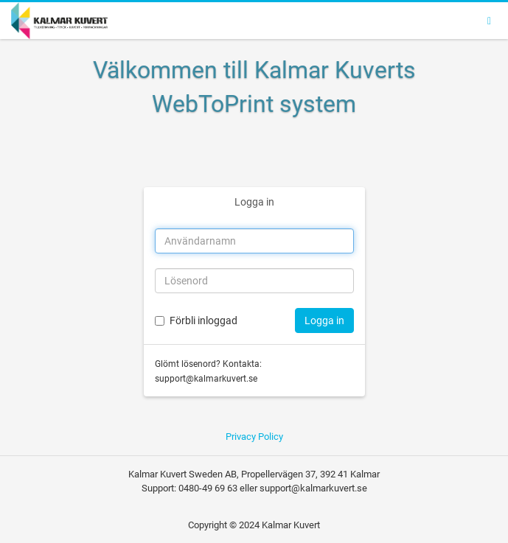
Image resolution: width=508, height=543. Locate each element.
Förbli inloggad (203, 320)
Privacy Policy (254, 436)
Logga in (254, 202)
